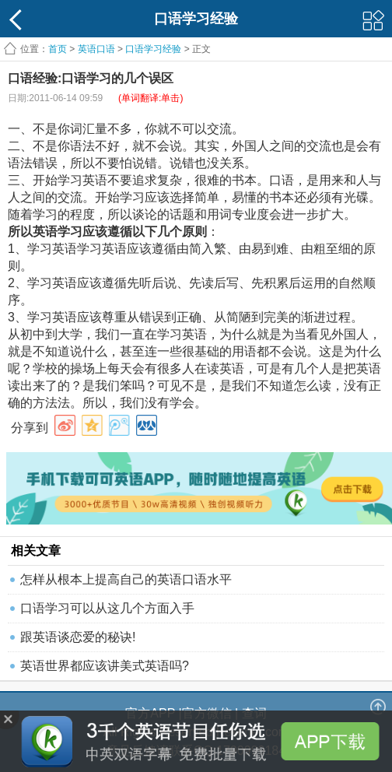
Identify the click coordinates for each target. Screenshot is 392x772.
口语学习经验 (153, 49)
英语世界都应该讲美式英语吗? (104, 665)
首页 (57, 49)
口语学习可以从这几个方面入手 (107, 608)
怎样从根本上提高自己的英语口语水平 (126, 579)
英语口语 (96, 49)
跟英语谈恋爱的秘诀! (77, 637)
